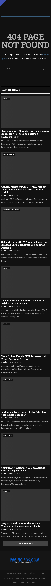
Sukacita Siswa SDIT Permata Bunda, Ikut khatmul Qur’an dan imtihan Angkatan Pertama (24, 245)
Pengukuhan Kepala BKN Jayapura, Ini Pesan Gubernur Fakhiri (23, 357)
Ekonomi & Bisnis (9, 154)
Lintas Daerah (7, 379)
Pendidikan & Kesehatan (11, 209)
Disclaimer (20, 579)
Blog (34, 582)
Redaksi (42, 579)
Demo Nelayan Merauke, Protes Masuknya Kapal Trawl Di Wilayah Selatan (25, 132)
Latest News (10, 90)
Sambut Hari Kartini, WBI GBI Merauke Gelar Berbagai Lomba (23, 469)
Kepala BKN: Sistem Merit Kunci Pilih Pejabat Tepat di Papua (22, 302)
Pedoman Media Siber (21, 582)
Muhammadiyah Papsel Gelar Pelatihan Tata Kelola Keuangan (24, 413)
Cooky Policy (8, 579)
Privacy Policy (31, 579)
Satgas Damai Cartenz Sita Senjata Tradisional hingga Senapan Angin (21, 525)
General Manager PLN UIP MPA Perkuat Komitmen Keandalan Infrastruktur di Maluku (23, 189)
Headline (6, 98)
